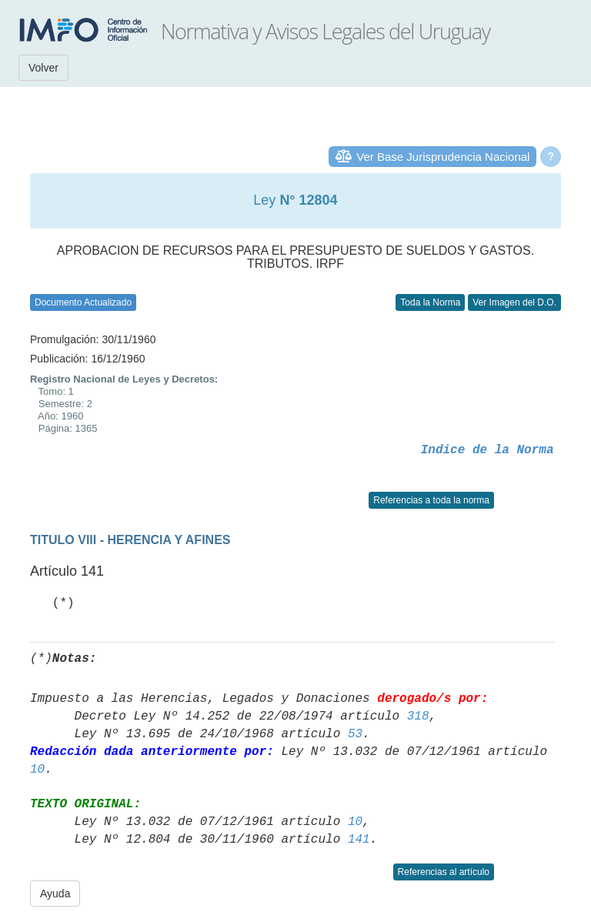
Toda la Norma (430, 302)
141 (359, 840)
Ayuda (55, 893)
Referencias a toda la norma (431, 500)
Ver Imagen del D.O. (514, 302)
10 (37, 770)
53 (355, 734)
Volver (43, 68)
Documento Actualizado (83, 302)
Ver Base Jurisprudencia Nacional (442, 156)
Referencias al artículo (443, 872)
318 (418, 716)
